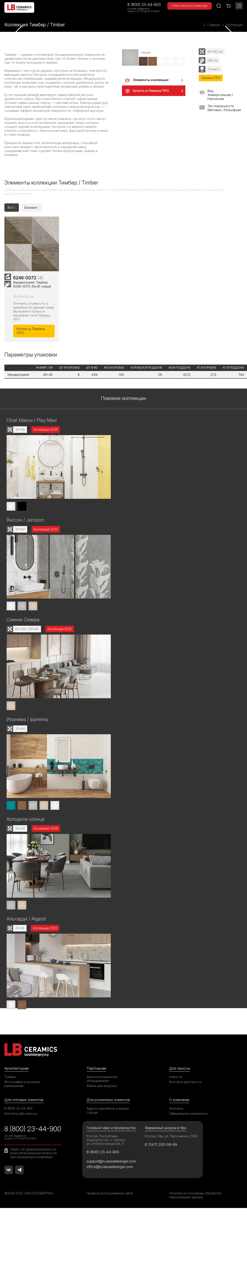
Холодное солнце (26, 820)
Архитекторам (16, 1069)
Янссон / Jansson (25, 521)
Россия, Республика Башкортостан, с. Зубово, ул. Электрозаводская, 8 (106, 1141)
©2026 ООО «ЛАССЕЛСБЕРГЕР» (29, 1195)
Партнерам (96, 1069)
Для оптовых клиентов (23, 1101)
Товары (10, 1078)
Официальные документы (188, 1115)
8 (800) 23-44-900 (144, 4)
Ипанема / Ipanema (27, 720)
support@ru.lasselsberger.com (111, 1163)
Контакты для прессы (185, 1083)
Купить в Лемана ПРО (146, 91)
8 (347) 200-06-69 (161, 1146)
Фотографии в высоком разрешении (22, 1085)
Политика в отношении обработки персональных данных (195, 1197)
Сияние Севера (23, 621)
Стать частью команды (189, 5)
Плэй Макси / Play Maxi (32, 421)
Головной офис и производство (111, 1129)
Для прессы (179, 1069)
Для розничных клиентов (108, 1101)
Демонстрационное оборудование (102, 1080)
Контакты (176, 1110)
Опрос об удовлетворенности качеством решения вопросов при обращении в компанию (33, 1154)
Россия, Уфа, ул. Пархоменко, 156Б (171, 1137)
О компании (179, 1101)
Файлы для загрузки (102, 1087)
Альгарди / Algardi (26, 920)
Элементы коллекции (146, 80)
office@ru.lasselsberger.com (110, 1168)
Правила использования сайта (110, 1195)
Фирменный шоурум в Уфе (165, 1129)
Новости (175, 1078)
